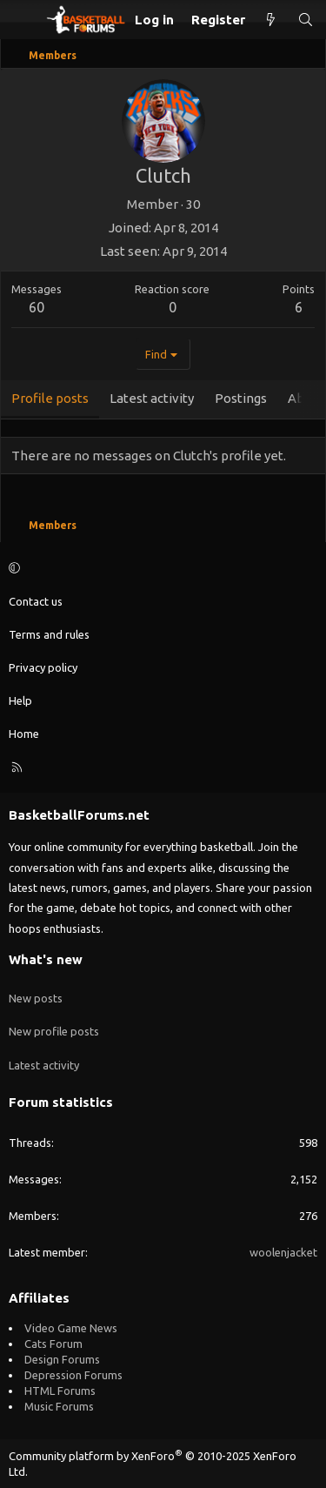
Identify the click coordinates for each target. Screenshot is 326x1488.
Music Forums (59, 1406)
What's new (46, 959)
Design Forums (62, 1359)
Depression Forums (73, 1375)
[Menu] (22, 20)
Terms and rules (49, 634)
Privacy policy (43, 667)
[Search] (306, 19)
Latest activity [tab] (152, 398)
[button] (160, 567)
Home (24, 733)
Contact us (36, 601)
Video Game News (70, 1328)
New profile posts (54, 1031)
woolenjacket (283, 1252)
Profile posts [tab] (50, 398)
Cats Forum (53, 1343)
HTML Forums (60, 1390)
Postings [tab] (241, 398)
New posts (36, 998)
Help (20, 700)
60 (36, 307)
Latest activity (44, 1065)
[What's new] (271, 19)
